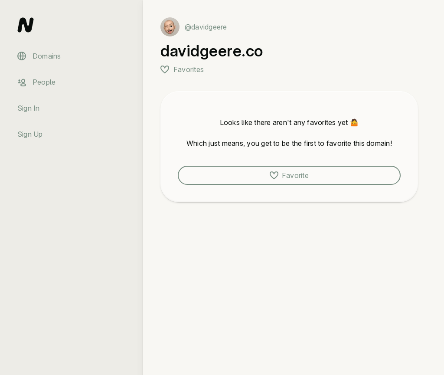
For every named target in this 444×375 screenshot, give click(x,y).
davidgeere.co (211, 50)
